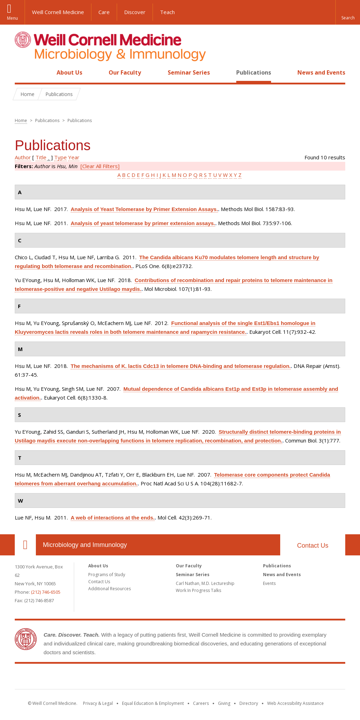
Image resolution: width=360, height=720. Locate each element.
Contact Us (312, 545)
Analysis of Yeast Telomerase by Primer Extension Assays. (144, 209)
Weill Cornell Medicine (58, 11)
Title (41, 157)
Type (60, 157)
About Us (69, 72)
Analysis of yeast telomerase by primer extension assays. (143, 223)
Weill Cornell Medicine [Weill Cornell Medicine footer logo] (180, 678)
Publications (253, 72)
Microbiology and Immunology (85, 544)
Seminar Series (189, 72)
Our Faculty (125, 72)
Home (22, 72)
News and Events (321, 72)
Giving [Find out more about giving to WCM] (224, 703)
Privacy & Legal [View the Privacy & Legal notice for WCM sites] (98, 703)
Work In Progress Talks (198, 590)
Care (104, 11)
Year (73, 157)
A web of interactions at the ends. (113, 518)
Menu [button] (12, 18)
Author (23, 157)
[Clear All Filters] (100, 166)
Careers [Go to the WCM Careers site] (201, 703)
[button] (347, 12)
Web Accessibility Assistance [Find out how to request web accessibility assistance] (295, 703)
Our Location (25, 544)
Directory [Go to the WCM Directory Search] (248, 703)
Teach (167, 11)
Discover (135, 11)
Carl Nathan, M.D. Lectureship (205, 583)
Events (269, 583)
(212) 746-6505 (45, 592)
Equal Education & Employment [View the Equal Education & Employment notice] (153, 703)
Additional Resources (109, 589)
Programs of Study (106, 575)
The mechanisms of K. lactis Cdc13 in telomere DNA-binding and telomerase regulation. (181, 366)
